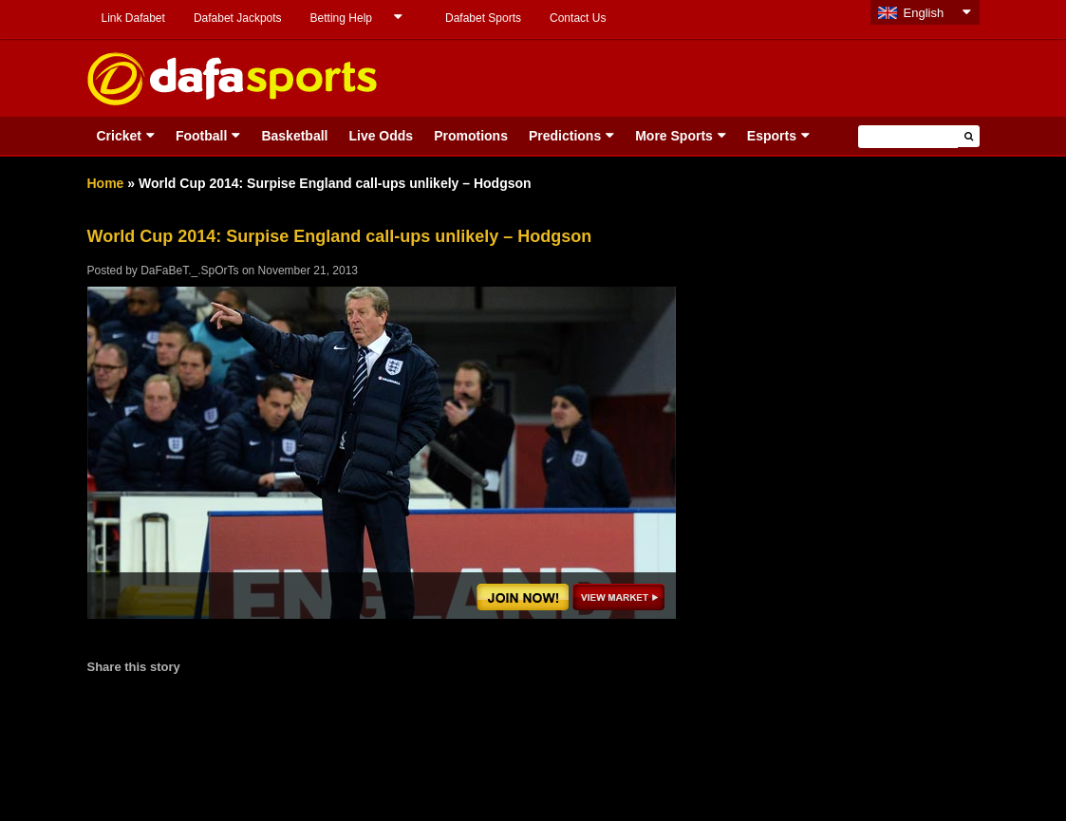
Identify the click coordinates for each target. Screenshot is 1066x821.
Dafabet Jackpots (238, 18)
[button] (969, 136)
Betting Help (341, 18)
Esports (771, 135)
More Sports (674, 135)
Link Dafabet (133, 18)
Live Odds (380, 135)
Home (105, 183)
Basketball (294, 135)
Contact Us (578, 18)
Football (201, 135)
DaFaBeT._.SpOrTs (189, 270)
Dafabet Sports (483, 18)
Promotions (471, 135)
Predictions (565, 135)
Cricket (119, 135)
